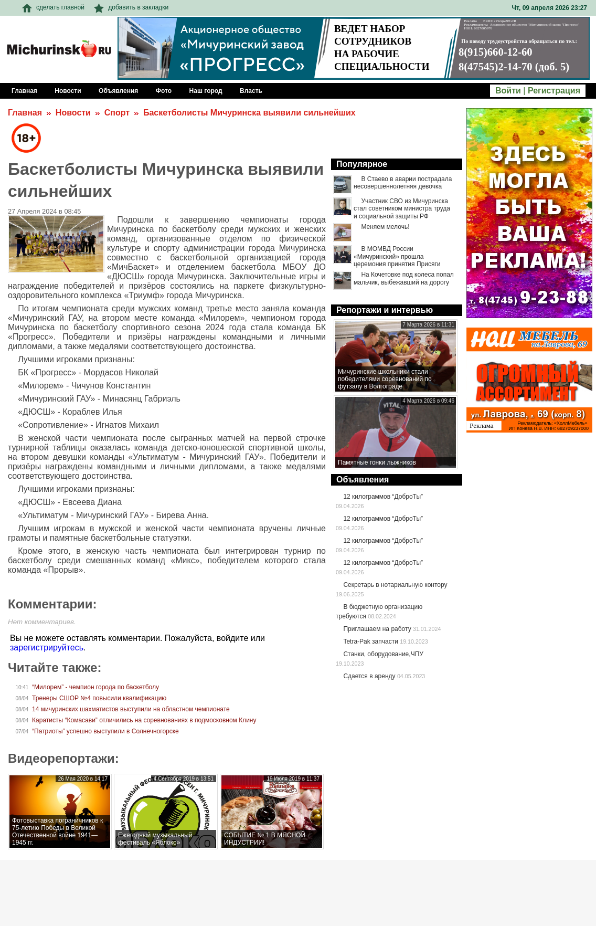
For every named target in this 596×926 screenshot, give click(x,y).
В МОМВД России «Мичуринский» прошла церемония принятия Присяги (397, 256)
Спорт (117, 112)
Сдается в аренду (369, 676)
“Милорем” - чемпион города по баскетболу (95, 687)
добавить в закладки (131, 7)
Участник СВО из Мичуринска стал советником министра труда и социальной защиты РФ (402, 208)
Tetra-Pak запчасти (370, 641)
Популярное (361, 164)
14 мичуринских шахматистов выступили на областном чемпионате (131, 709)
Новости (73, 112)
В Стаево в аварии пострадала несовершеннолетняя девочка (403, 182)
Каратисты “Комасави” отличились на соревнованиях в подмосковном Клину (144, 720)
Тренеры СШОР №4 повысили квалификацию (99, 698)
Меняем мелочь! (385, 226)
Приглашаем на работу (377, 629)
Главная (25, 112)
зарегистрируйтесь (46, 647)
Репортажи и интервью (384, 310)
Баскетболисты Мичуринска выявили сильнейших (249, 112)
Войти (508, 90)
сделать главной (53, 7)
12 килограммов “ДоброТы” (383, 496)
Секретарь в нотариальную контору (395, 584)
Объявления (362, 479)
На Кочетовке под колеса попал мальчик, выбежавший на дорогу (404, 278)
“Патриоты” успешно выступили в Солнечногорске (105, 731)
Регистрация (554, 90)
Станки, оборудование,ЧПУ (383, 654)
